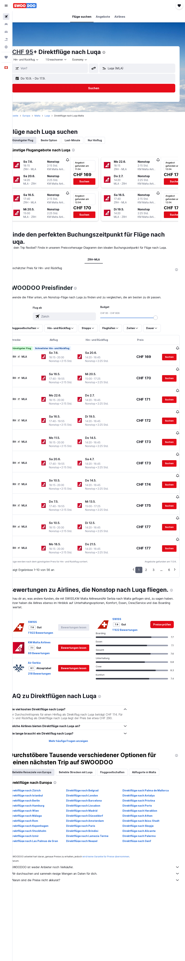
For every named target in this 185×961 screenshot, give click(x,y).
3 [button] (153, 542)
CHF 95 (32, 51)
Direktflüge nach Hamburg (37, 785)
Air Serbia (44, 642)
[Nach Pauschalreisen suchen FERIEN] (6, 39)
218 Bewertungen (49, 653)
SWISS (42, 601)
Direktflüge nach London (89, 775)
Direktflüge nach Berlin (35, 780)
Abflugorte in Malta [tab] (154, 752)
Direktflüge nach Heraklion (143, 790)
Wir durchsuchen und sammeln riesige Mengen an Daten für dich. (100, 853)
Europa (36, 115)
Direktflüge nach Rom (34, 800)
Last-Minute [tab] (82, 140)
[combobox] (90, 59)
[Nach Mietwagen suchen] (6, 31)
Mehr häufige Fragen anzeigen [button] (74, 720)
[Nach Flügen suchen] (6, 16)
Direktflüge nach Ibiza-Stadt (144, 800)
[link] (162, 604)
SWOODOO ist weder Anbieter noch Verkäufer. (100, 847)
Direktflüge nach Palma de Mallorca (149, 770)
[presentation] (114, 52)
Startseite (23, 115)
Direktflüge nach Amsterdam (92, 800)
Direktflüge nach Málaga (36, 795)
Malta (47, 115)
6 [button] (169, 542)
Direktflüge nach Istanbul (36, 775)
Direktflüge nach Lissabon (90, 785)
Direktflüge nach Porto (140, 785)
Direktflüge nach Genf (140, 820)
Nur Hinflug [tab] (105, 140)
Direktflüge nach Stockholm (38, 810)
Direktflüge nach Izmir (34, 815)
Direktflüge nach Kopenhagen (39, 805)
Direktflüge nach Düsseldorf (91, 795)
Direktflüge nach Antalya (142, 775)
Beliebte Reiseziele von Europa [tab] (41, 752)
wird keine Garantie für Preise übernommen (115, 836)
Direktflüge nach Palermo (142, 815)
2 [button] (146, 542)
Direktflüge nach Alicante (142, 810)
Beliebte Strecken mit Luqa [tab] (86, 752)
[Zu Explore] (6, 47)
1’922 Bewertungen (50, 612)
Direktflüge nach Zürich (35, 770)
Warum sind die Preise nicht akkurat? (100, 860)
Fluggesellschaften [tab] (122, 752)
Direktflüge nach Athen (141, 795)
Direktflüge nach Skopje (141, 805)
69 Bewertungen (49, 633)
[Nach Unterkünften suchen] (6, 24)
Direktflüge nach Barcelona (91, 780)
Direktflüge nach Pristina (142, 780)
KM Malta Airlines (49, 622)
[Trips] (6, 57)
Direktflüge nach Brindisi (89, 810)
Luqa (57, 115)
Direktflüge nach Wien (34, 790)
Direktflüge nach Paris (87, 805)
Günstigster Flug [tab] (32, 140)
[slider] (161, 318)
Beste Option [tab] (59, 140)
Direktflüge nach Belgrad (89, 770)
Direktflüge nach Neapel (88, 820)
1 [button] (138, 542)
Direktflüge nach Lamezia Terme (94, 815)
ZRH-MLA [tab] (98, 259)
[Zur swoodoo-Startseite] (25, 5)
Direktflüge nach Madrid (88, 790)
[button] (6, 6)
